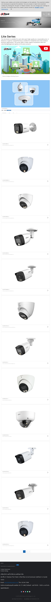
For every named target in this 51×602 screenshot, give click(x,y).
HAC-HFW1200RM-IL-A (6, 143)
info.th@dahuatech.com (11, 582)
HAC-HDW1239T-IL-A (5, 398)
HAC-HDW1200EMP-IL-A (6, 216)
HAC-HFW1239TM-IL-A (6, 507)
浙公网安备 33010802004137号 (31, 599)
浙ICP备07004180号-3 (17, 599)
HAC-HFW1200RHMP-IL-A (6, 289)
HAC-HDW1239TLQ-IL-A (6, 325)
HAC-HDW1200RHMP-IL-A (6, 180)
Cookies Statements (5, 569)
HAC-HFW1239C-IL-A (5, 362)
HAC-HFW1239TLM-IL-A (6, 471)
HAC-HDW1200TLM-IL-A (6, 544)
